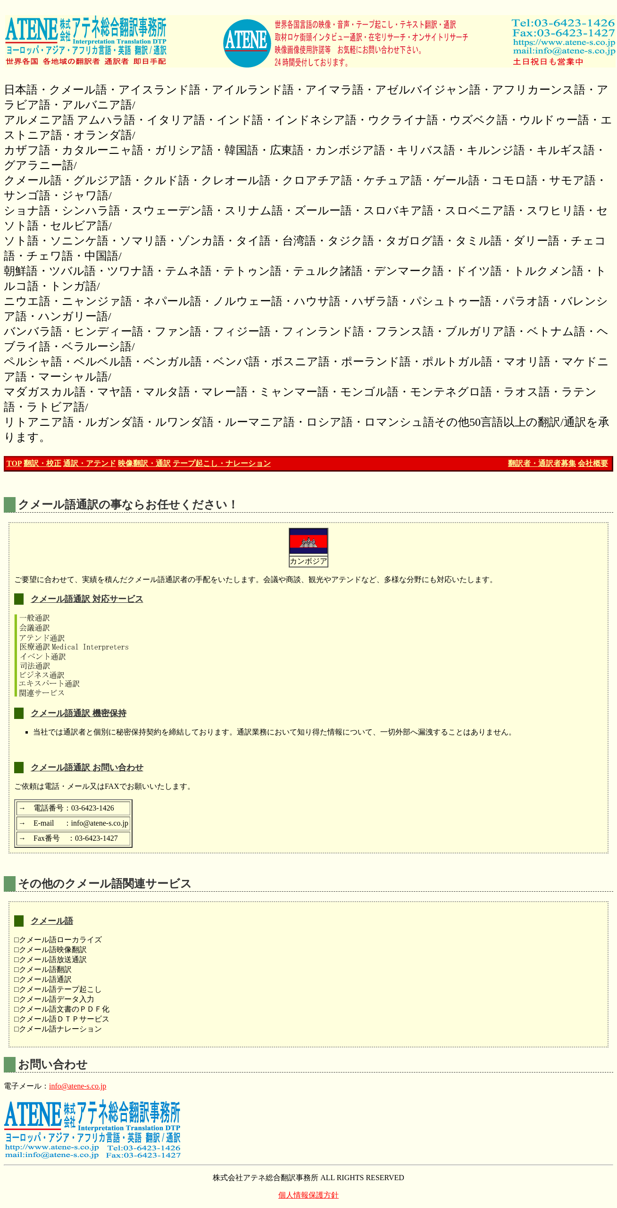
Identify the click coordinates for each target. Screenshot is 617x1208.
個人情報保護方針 (308, 1195)
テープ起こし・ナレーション (222, 463)
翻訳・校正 (42, 463)
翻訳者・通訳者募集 (542, 463)
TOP (14, 463)
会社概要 (593, 463)
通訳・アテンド (89, 463)
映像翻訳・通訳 (144, 463)
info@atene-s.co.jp (77, 1086)
